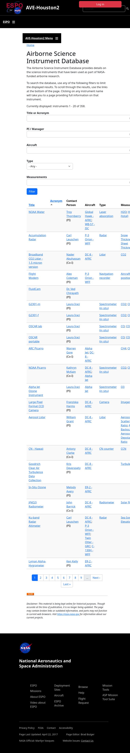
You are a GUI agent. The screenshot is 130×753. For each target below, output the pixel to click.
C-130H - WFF (89, 550)
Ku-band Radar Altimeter (35, 522)
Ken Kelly (72, 561)
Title (32, 205)
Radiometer (106, 502)
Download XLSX (30, 594)
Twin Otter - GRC (89, 542)
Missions (35, 691)
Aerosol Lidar (37, 417)
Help (81, 693)
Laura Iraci (73, 304)
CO (123, 326)
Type (30, 161)
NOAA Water (37, 212)
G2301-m (34, 304)
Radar (103, 235)
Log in (100, 4)
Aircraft (32, 145)
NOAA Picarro (37, 368)
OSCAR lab (35, 326)
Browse (83, 687)
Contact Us (87, 740)
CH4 (123, 348)
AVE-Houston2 (42, 7)
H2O (124, 212)
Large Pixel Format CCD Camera (36, 406)
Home (30, 45)
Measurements (37, 177)
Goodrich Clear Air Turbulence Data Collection (36, 472)
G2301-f (34, 315)
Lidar (102, 254)
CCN (123, 449)
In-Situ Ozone (37, 487)
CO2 (123, 254)
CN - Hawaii (36, 449)
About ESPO (37, 697)
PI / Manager (35, 129)
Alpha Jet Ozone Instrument (36, 391)
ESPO (33, 685)
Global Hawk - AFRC (89, 216)
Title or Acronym (38, 113)
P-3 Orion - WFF (89, 239)
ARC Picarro (36, 348)
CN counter (106, 449)
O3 (123, 387)
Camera (104, 402)
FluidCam (35, 289)
